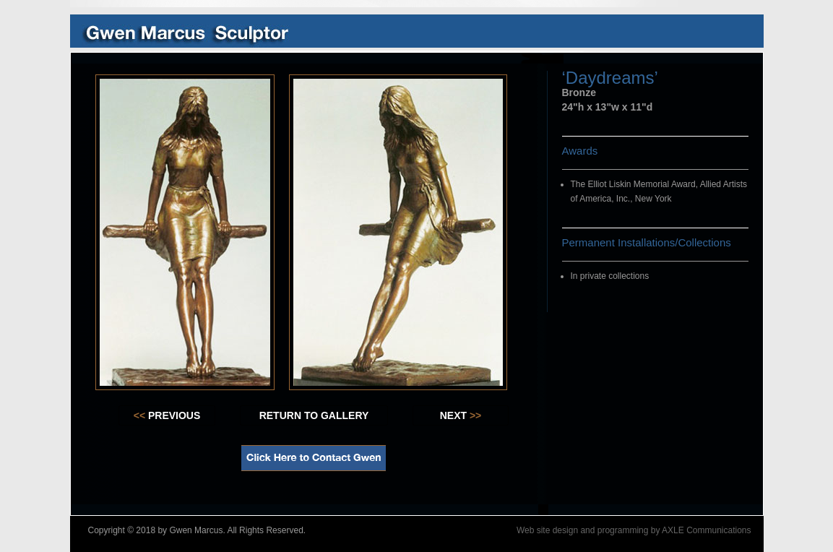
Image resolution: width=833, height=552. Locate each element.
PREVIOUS (167, 415)
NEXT (461, 415)
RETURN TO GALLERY (314, 415)
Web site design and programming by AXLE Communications (634, 530)
